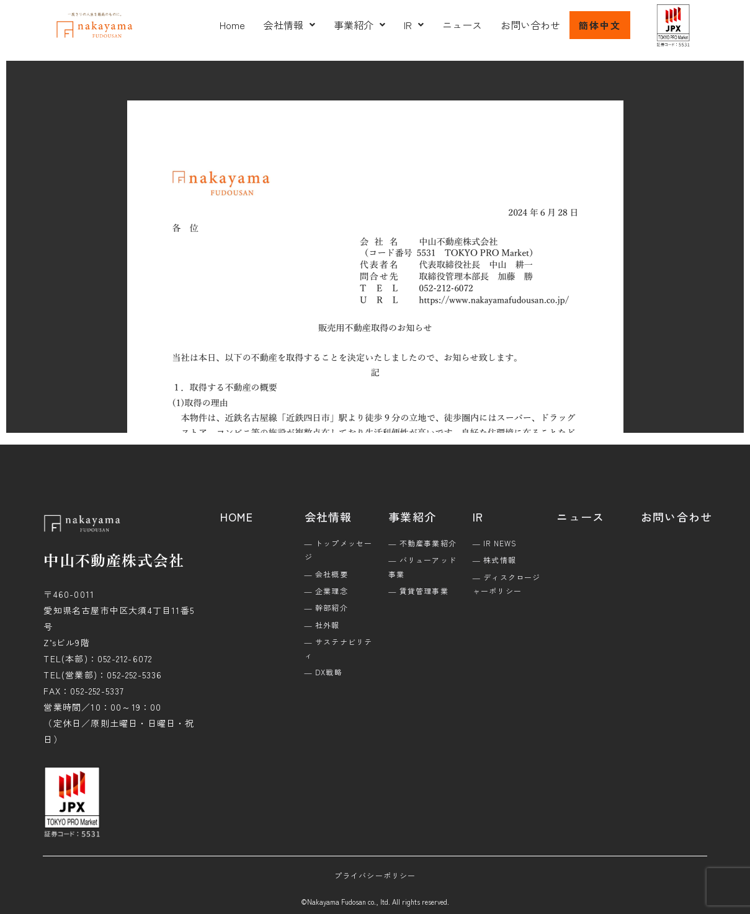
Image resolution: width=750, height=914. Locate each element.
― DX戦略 (323, 672)
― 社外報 (322, 624)
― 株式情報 (494, 559)
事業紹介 (359, 24)
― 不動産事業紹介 (422, 543)
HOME (236, 516)
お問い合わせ (530, 24)
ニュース (462, 24)
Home (232, 24)
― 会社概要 (326, 574)
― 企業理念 (326, 590)
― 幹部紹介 (326, 607)
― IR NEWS (495, 543)
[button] (289, 25)
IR (414, 24)
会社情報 (289, 24)
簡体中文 (600, 25)
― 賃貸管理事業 (418, 590)
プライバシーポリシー (375, 875)
